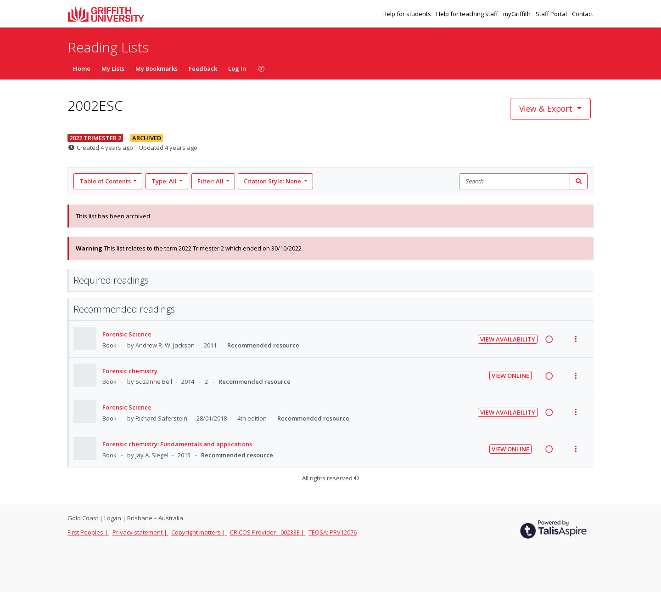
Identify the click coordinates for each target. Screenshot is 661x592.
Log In (237, 68)
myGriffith (517, 14)
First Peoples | (88, 532)
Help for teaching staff (467, 14)
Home (81, 68)
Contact (582, 14)
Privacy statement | (140, 532)
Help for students (407, 14)
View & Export (547, 108)
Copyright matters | (199, 532)
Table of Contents (105, 181)
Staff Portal (552, 14)
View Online (510, 375)
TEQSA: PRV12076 (332, 532)
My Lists (112, 68)
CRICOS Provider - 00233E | (268, 532)
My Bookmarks (156, 68)
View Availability (507, 339)
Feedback (203, 68)
